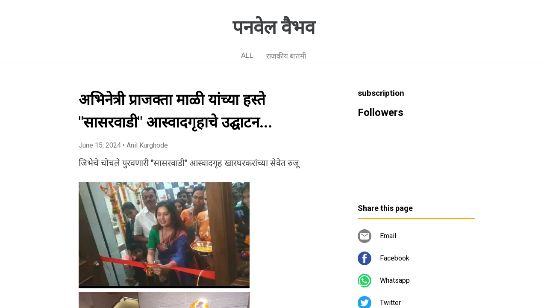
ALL (247, 55)
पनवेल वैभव (273, 27)
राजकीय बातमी (286, 56)
